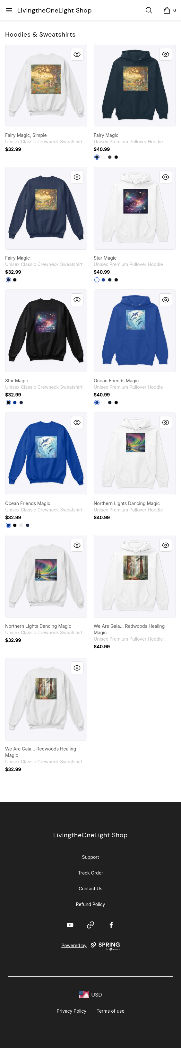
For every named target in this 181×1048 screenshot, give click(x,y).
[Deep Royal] (15, 402)
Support (90, 857)
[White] (103, 157)
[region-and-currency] (90, 995)
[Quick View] (77, 54)
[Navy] (97, 157)
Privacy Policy (71, 1011)
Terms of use (111, 1011)
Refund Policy (90, 904)
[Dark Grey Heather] (110, 157)
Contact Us (90, 888)
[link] (46, 85)
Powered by (90, 946)
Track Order (90, 872)
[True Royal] (103, 280)
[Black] (116, 157)
